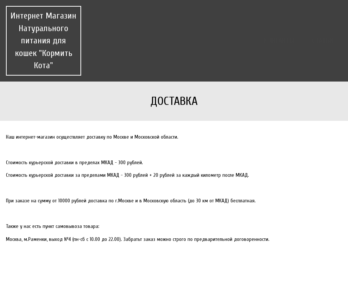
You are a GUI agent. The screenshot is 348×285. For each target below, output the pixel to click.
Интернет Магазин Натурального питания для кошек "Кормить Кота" (43, 40)
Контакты (279, 40)
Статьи (322, 40)
